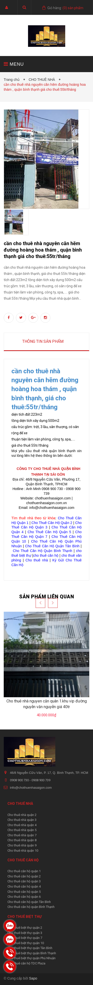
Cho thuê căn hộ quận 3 (24, 881)
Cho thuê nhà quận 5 (21, 830)
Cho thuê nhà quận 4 (21, 825)
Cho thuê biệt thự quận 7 (24, 938)
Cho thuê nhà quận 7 (21, 835)
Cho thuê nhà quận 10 (22, 850)
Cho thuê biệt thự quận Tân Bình (29, 948)
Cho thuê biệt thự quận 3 (24, 933)
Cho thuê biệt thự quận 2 (24, 927)
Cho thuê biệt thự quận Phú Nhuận (31, 958)
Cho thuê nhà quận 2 (21, 815)
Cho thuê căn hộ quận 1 (24, 871)
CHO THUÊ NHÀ (43, 80)
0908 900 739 (40, 780)
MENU (14, 64)
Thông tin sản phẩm (42, 341)
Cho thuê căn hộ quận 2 (24, 876)
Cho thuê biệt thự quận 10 (25, 943)
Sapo (33, 978)
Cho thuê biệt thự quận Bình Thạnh (31, 953)
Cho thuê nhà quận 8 (21, 840)
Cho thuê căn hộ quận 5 (24, 892)
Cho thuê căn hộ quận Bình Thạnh (31, 907)
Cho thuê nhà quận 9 (21, 845)
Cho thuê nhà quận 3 (21, 820)
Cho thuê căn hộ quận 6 (24, 896)
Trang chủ (13, 80)
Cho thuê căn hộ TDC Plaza (26, 963)
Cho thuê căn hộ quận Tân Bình (29, 902)
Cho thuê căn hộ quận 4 (24, 886)
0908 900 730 (20, 780)
